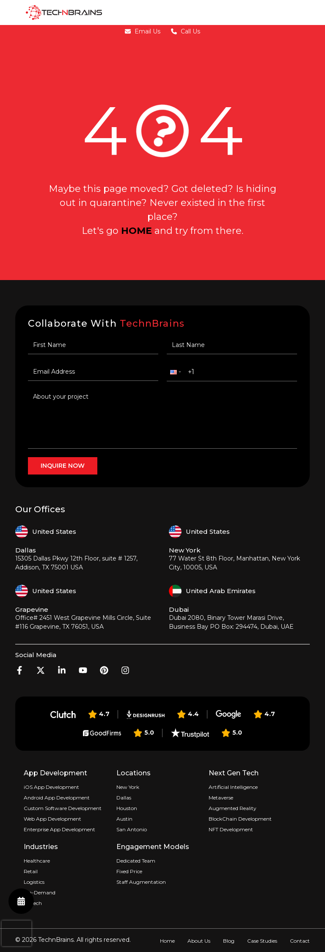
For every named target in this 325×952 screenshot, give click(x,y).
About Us (198, 941)
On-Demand (39, 892)
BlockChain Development (240, 819)
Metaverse (221, 797)
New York (127, 787)
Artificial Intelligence (233, 787)
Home (167, 941)
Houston (126, 808)
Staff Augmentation (141, 882)
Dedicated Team (135, 861)
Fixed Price (129, 871)
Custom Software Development (63, 808)
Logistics (34, 882)
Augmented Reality (232, 808)
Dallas (123, 797)
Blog (228, 941)
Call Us (185, 31)
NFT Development (231, 829)
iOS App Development (51, 787)
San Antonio (131, 829)
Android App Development (57, 797)
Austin (124, 819)
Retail (31, 871)
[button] (175, 372)
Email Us (142, 31)
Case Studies (262, 941)
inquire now (63, 465)
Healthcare (37, 861)
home (136, 230)
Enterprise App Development (59, 829)
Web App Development (52, 819)
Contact (300, 941)
